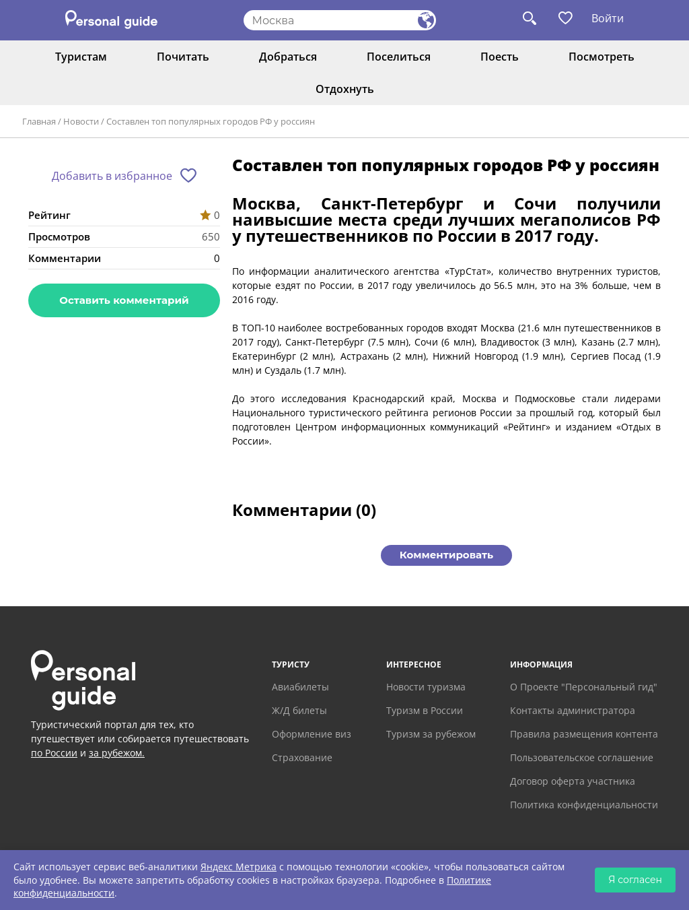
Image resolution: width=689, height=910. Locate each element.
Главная (39, 121)
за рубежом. (117, 752)
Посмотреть (601, 56)
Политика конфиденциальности (584, 804)
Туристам (81, 56)
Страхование (302, 757)
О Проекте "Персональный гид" (583, 686)
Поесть (499, 56)
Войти (607, 18)
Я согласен (635, 880)
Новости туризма (426, 686)
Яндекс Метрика (239, 866)
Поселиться (399, 56)
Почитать (183, 56)
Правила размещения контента (584, 733)
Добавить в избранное (112, 175)
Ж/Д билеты (299, 710)
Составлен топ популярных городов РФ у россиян (210, 121)
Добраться (288, 56)
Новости (81, 121)
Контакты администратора (572, 710)
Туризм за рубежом (431, 733)
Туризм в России (424, 710)
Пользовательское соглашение (581, 757)
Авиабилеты (300, 686)
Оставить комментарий (123, 300)
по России (54, 752)
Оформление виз (311, 733)
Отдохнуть (345, 89)
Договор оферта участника (572, 781)
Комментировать (446, 554)
